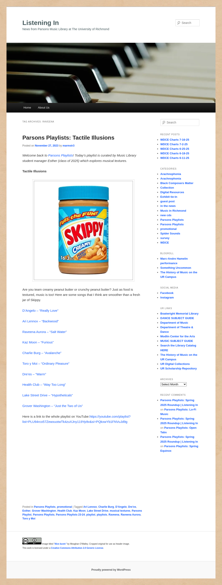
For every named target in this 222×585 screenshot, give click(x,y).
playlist (90, 514)
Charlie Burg (106, 506)
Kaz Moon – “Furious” (38, 342)
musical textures (120, 510)
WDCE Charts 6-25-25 (174, 148)
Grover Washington (44, 510)
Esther (26, 510)
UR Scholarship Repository (178, 368)
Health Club (64, 510)
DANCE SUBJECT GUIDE (177, 318)
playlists (102, 514)
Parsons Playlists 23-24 (70, 514)
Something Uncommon (175, 267)
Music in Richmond (173, 210)
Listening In (40, 22)
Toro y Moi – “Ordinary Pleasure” (45, 363)
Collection (167, 187)
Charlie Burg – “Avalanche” (41, 353)
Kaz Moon (79, 510)
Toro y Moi (28, 518)
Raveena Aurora (131, 514)
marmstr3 (69, 145)
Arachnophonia (170, 174)
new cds (165, 215)
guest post (167, 201)
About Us (43, 107)
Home (27, 107)
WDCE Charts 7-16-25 (174, 139)
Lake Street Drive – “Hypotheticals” (47, 395)
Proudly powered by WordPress (111, 569)
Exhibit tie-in (168, 196)
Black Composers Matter (176, 183)
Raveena (114, 514)
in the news (168, 206)
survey (165, 238)
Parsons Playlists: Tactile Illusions (68, 137)
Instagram (167, 297)
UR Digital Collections (175, 364)
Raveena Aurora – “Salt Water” (44, 332)
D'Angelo (121, 506)
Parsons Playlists (60, 155)
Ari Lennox (90, 506)
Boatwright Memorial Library (179, 313)
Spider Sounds (170, 233)
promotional (64, 506)
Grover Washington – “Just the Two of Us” (52, 406)
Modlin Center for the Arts (177, 336)
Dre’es (132, 506)
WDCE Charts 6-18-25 (174, 153)
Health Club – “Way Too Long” (44, 384)
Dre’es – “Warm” (34, 374)
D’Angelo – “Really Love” (40, 310)
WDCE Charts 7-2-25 (174, 144)
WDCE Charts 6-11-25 (174, 158)
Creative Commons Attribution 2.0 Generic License (77, 548)
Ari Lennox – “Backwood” (40, 321)
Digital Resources (172, 192)
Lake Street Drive (97, 510)
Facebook (167, 293)
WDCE (164, 242)
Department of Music (174, 322)
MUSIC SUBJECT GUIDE (176, 341)
